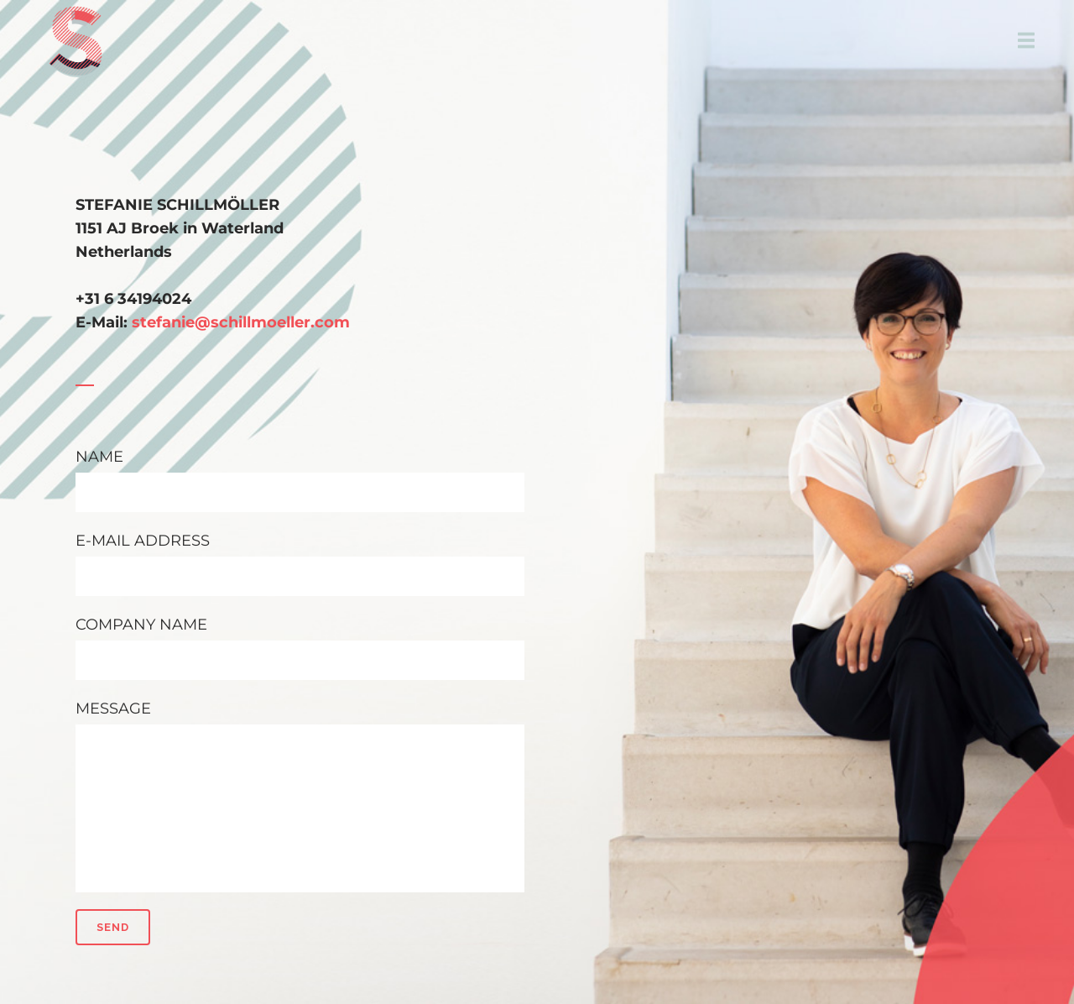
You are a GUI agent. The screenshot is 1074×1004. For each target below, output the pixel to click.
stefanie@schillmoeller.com (241, 322)
